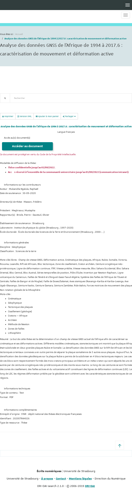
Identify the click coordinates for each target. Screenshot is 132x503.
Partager (69, 116)
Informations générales (16, 242)
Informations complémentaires (20, 409)
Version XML (24, 116)
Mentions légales (80, 479)
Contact (61, 479)
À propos (47, 479)
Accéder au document (27, 146)
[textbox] (71, 98)
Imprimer (7, 116)
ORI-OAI (90, 486)
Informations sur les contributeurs (22, 184)
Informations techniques (17, 388)
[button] (119, 445)
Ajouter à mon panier (47, 116)
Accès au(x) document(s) (17, 137)
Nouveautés (28, 105)
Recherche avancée (10, 105)
